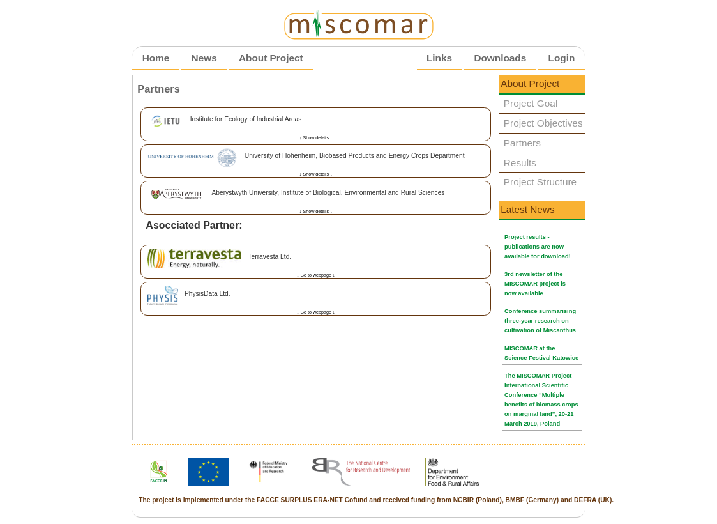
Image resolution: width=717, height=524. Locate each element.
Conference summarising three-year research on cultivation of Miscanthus (540, 321)
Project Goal (531, 103)
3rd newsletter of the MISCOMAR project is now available (535, 284)
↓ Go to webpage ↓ (316, 275)
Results (520, 162)
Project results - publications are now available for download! (537, 246)
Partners (522, 142)
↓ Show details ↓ (316, 138)
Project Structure (540, 181)
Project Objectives (543, 123)
